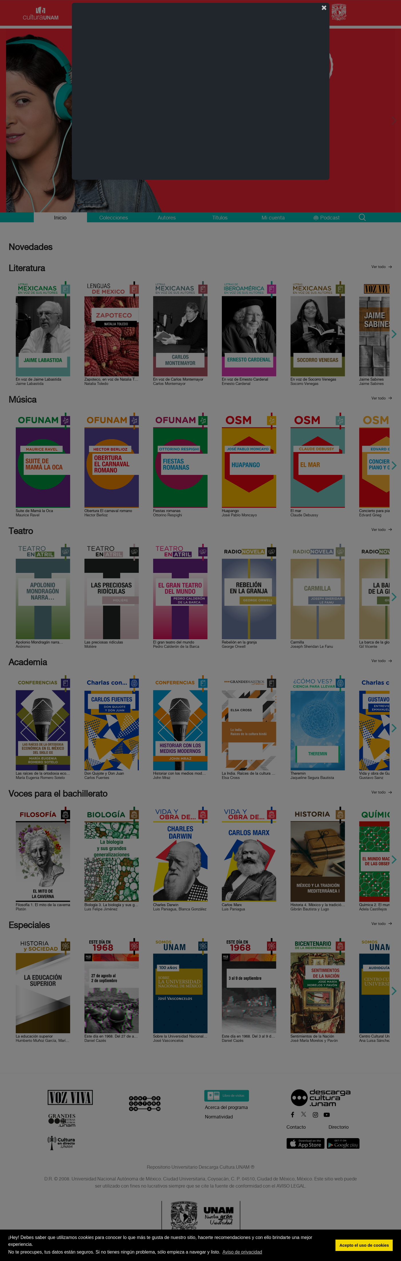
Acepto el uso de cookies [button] (364, 1245)
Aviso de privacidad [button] (242, 1252)
